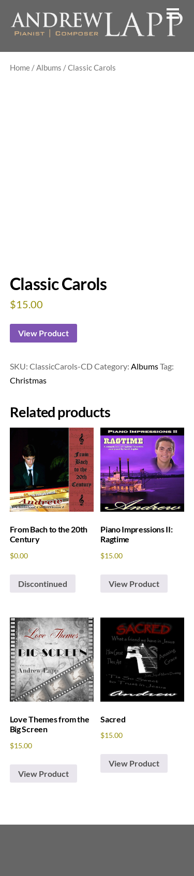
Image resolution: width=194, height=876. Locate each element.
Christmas (28, 380)
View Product (43, 333)
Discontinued (42, 583)
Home (20, 67)
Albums (49, 67)
